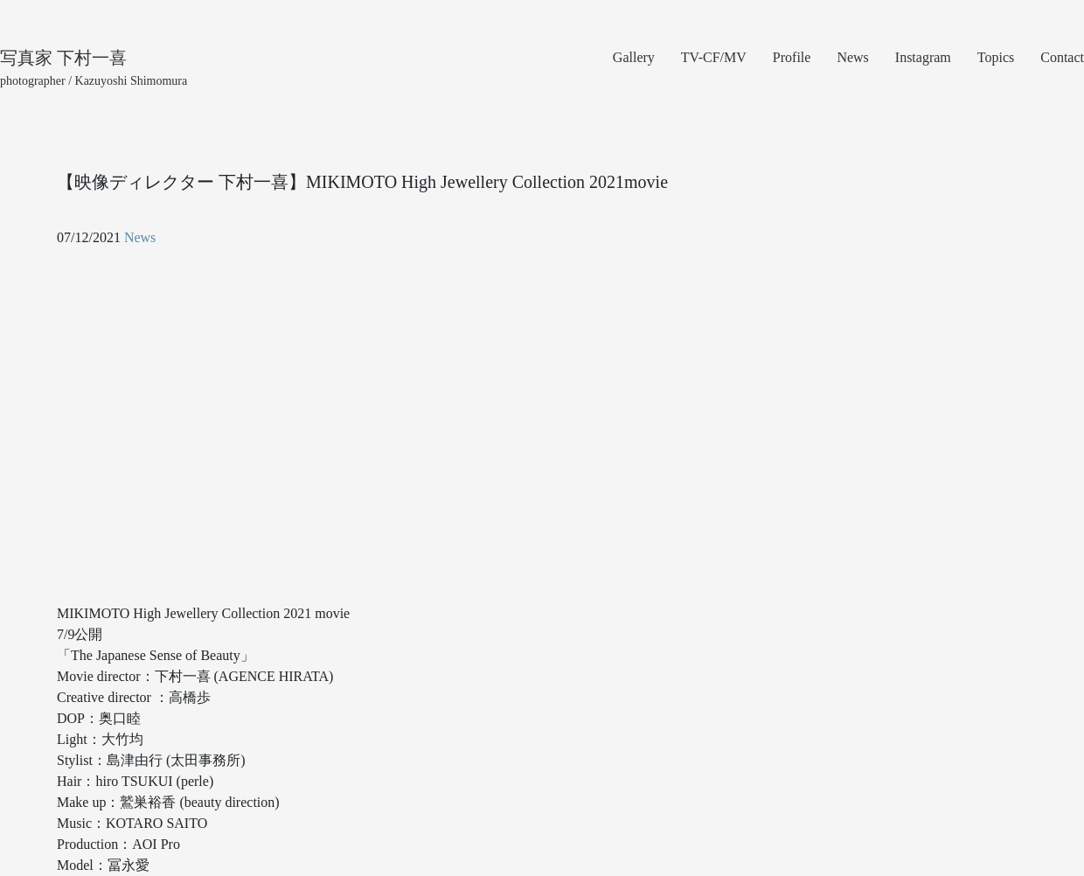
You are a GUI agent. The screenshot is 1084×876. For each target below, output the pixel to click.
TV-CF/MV (714, 57)
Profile (792, 57)
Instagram (923, 57)
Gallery (634, 57)
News (852, 57)
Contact (1062, 57)
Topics (995, 57)
